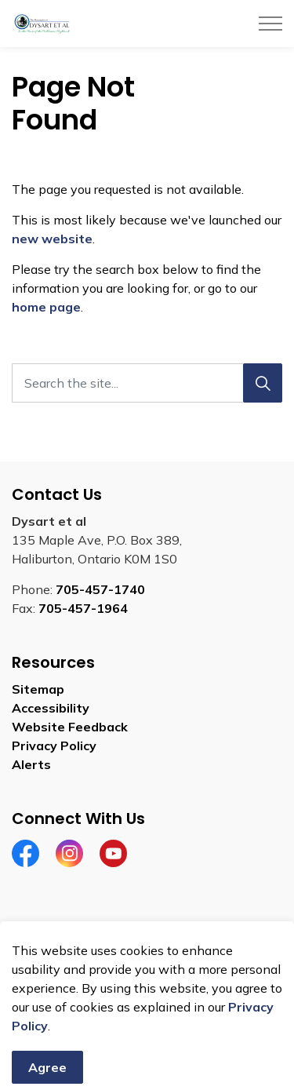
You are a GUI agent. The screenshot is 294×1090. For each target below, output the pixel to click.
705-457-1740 (100, 589)
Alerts (31, 764)
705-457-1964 (83, 608)
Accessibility (50, 708)
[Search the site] (147, 383)
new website (52, 238)
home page (46, 307)
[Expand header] (270, 23)
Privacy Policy (54, 745)
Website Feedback (70, 727)
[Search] (262, 383)
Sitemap (38, 689)
